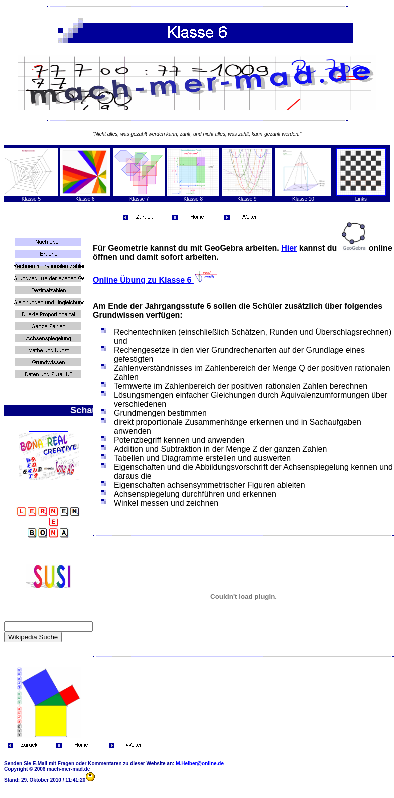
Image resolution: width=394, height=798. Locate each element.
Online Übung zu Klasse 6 (155, 280)
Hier (289, 248)
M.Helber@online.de (200, 763)
